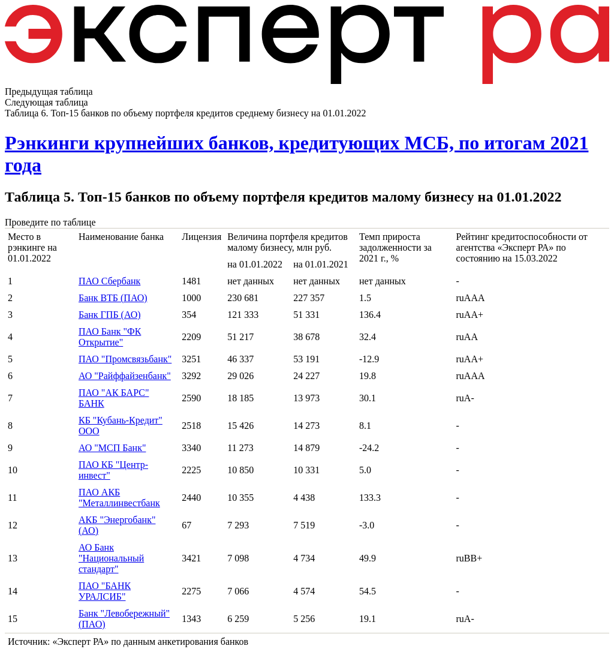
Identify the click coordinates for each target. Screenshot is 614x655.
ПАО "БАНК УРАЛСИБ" (105, 591)
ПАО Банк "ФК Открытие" (110, 336)
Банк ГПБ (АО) (110, 315)
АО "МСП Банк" (112, 448)
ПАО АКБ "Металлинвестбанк (119, 497)
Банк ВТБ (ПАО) (113, 298)
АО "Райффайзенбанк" (125, 376)
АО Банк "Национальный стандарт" (111, 558)
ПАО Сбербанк (109, 281)
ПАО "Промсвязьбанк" (125, 359)
